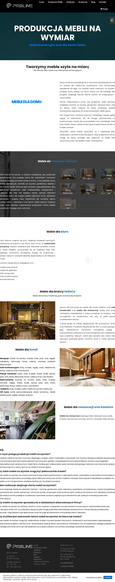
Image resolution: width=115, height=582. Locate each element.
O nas (36, 545)
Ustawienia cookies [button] (94, 577)
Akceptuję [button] (108, 577)
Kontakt (37, 557)
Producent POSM (40, 547)
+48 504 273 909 (67, 566)
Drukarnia (37, 552)
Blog (35, 554)
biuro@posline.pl (66, 563)
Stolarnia (37, 550)
